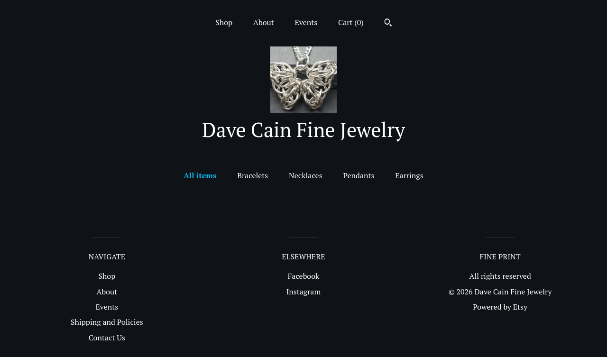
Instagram (303, 291)
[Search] (388, 23)
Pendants (358, 175)
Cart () (351, 22)
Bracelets (252, 175)
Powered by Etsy (500, 307)
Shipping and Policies (107, 322)
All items (200, 175)
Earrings (409, 175)
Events (306, 22)
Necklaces (305, 175)
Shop (223, 22)
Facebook (304, 276)
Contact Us (107, 337)
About (263, 22)
